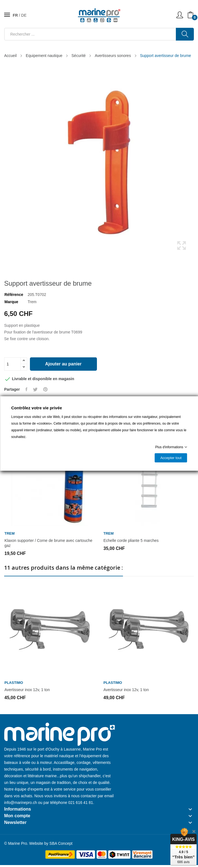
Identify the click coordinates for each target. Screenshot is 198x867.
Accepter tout (170, 458)
